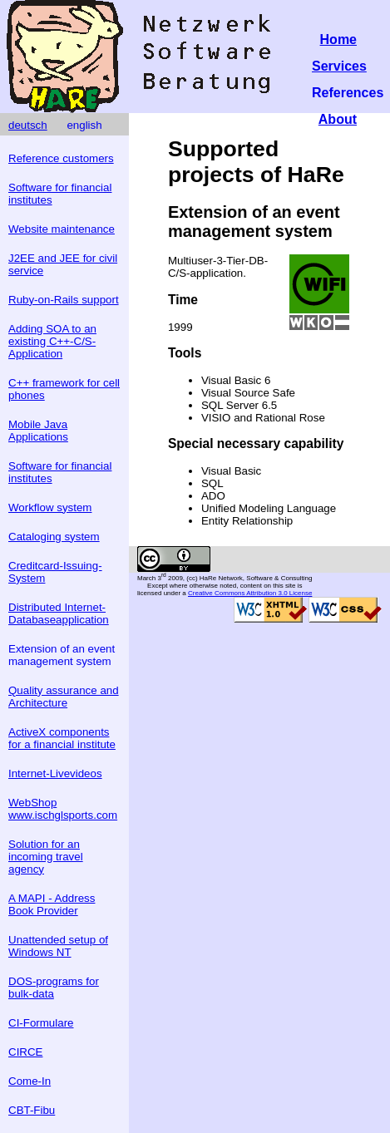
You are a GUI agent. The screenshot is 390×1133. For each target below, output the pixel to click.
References (347, 93)
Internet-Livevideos (55, 773)
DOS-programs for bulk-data (53, 987)
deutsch (27, 125)
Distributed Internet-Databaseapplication (58, 613)
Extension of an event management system (61, 655)
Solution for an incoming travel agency (45, 856)
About (337, 119)
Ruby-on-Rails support (63, 299)
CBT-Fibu (31, 1110)
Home (338, 39)
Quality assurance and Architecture (63, 696)
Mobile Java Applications (38, 430)
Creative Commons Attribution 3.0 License (250, 593)
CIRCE (25, 1052)
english (84, 125)
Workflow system (49, 507)
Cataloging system (54, 536)
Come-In (29, 1081)
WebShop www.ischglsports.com (62, 808)
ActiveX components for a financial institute (62, 738)
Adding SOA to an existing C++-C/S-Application (52, 341)
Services (339, 66)
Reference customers (61, 158)
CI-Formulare (41, 1023)
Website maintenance (61, 229)
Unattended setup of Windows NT (58, 945)
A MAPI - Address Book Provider (51, 904)
